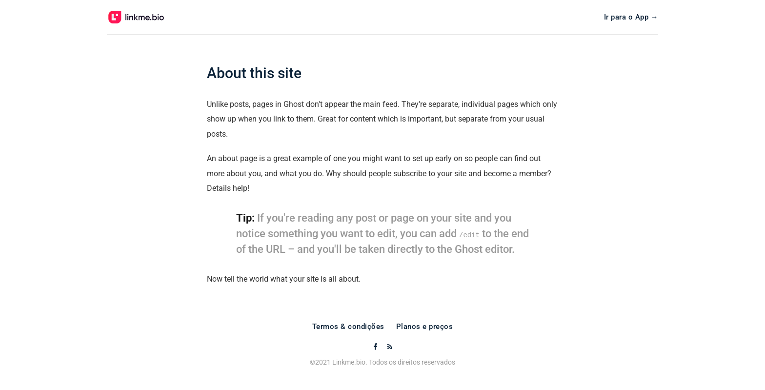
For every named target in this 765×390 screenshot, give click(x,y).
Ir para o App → (631, 17)
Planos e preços (424, 326)
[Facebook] (376, 347)
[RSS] (390, 347)
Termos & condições (348, 326)
